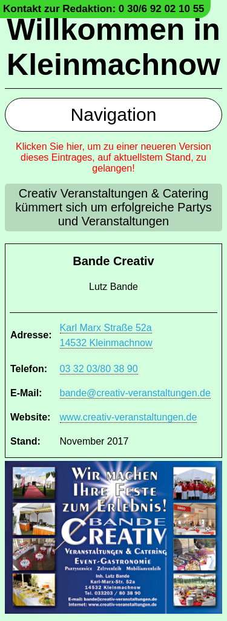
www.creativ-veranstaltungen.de (128, 417)
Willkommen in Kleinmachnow (113, 47)
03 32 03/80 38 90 (99, 369)
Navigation (114, 114)
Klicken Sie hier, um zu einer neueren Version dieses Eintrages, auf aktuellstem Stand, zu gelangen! (113, 157)
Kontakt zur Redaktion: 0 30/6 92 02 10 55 (104, 8)
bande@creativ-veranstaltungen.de (135, 393)
